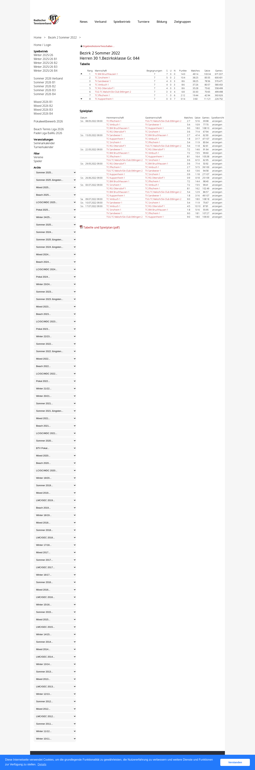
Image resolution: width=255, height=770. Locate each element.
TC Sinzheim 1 (102, 77)
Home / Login (42, 45)
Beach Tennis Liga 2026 (49, 129)
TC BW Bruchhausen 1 (106, 74)
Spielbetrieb (122, 22)
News (83, 22)
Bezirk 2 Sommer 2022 (62, 37)
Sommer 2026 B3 (45, 90)
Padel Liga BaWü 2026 (48, 133)
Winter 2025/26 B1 (45, 59)
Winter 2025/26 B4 (45, 71)
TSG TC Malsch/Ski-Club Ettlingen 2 (113, 91)
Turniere (143, 22)
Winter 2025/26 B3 (45, 67)
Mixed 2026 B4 (43, 113)
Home (37, 37)
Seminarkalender (44, 143)
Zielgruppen (182, 22)
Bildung (162, 22)
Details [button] (42, 764)
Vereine (38, 157)
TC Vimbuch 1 (102, 84)
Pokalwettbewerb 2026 (48, 121)
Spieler (38, 161)
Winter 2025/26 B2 (45, 63)
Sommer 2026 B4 (45, 94)
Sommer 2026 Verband (48, 78)
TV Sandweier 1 (103, 81)
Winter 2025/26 (43, 55)
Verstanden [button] (235, 762)
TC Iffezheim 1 (102, 95)
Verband (100, 22)
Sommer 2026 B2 (45, 86)
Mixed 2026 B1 (43, 102)
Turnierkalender (43, 147)
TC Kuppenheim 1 (104, 98)
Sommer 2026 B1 (45, 82)
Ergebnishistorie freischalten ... (99, 46)
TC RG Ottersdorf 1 (105, 88)
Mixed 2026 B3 (43, 110)
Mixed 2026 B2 (43, 106)
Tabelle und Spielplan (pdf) (101, 227)
